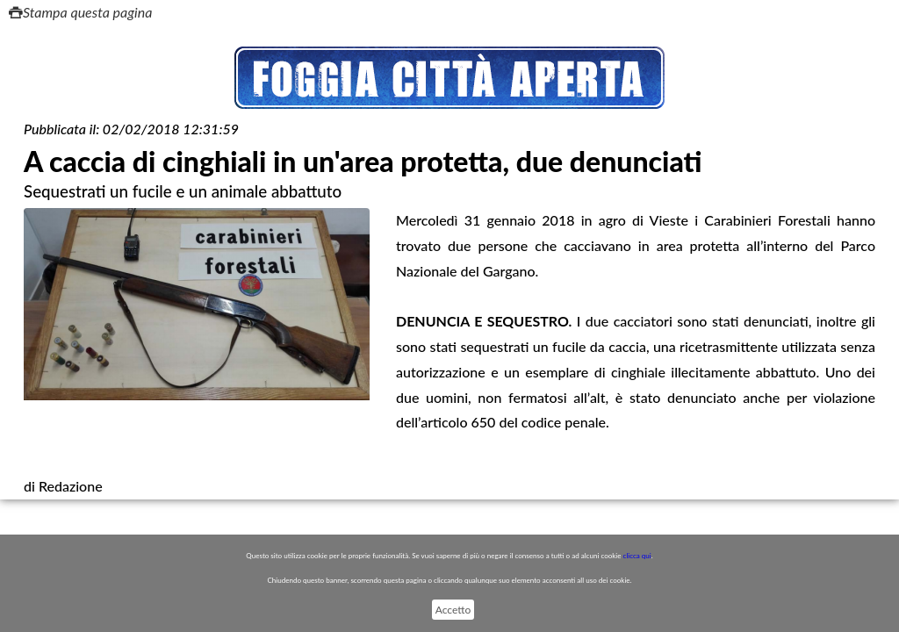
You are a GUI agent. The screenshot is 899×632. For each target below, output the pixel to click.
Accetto (453, 609)
